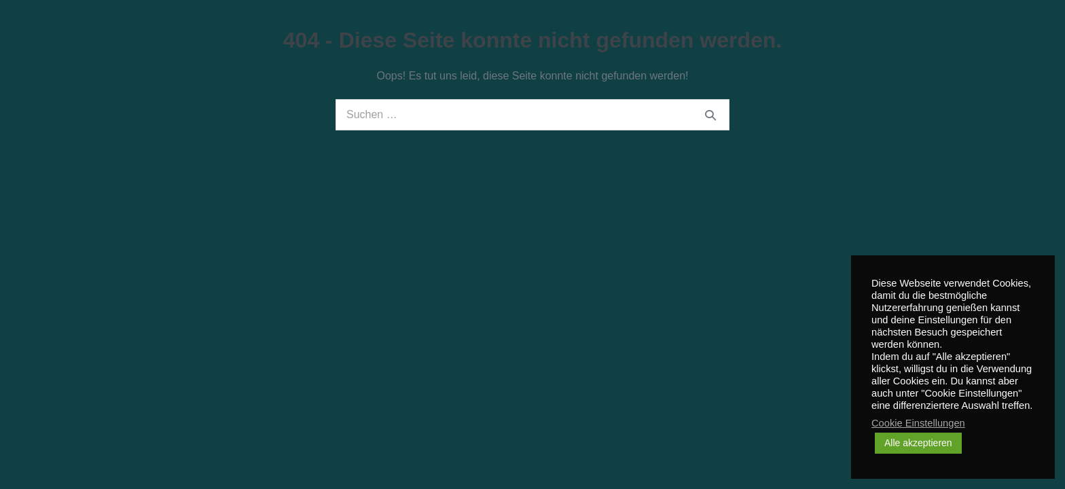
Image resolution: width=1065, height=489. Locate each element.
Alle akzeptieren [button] (918, 442)
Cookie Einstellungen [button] (918, 423)
